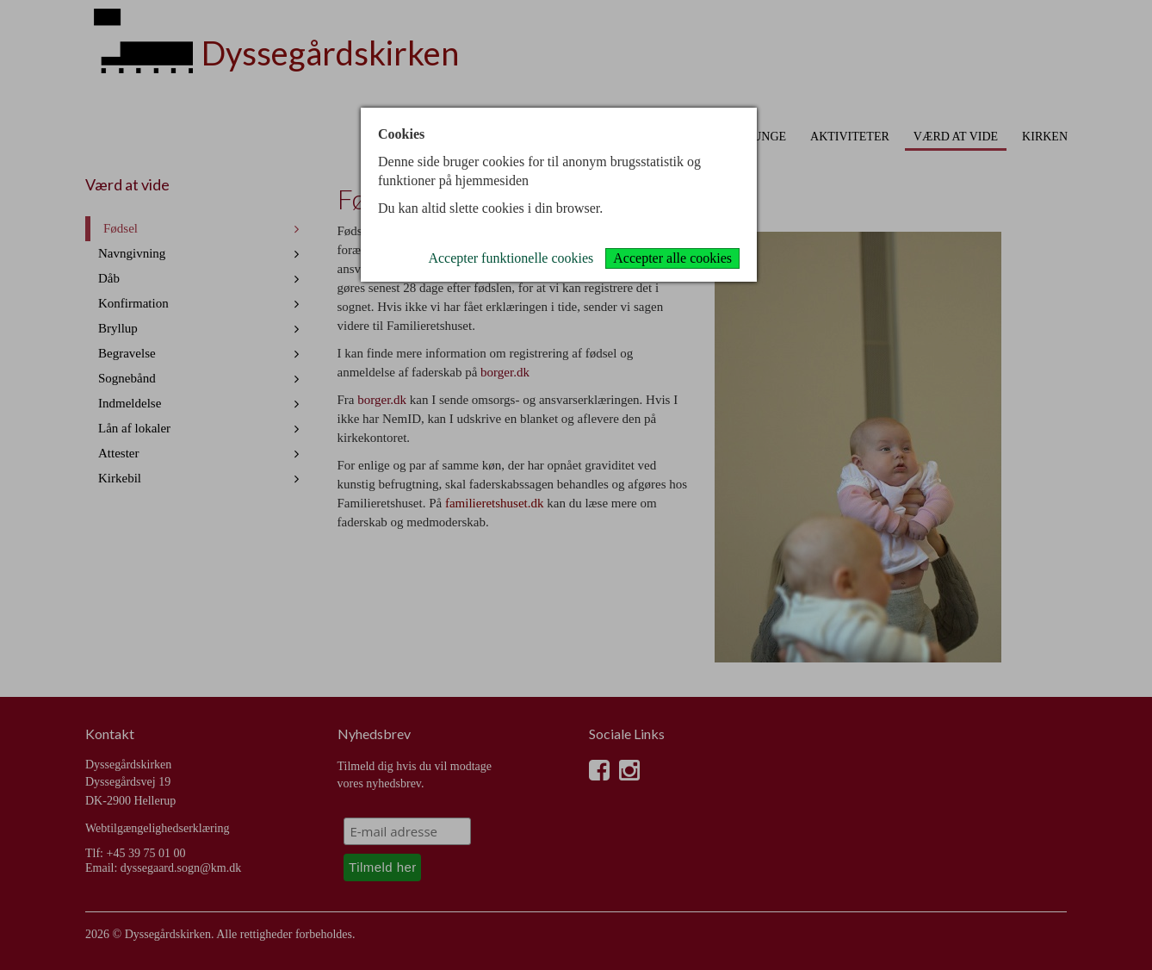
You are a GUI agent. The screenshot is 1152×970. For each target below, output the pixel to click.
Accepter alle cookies (672, 258)
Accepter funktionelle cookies (510, 258)
